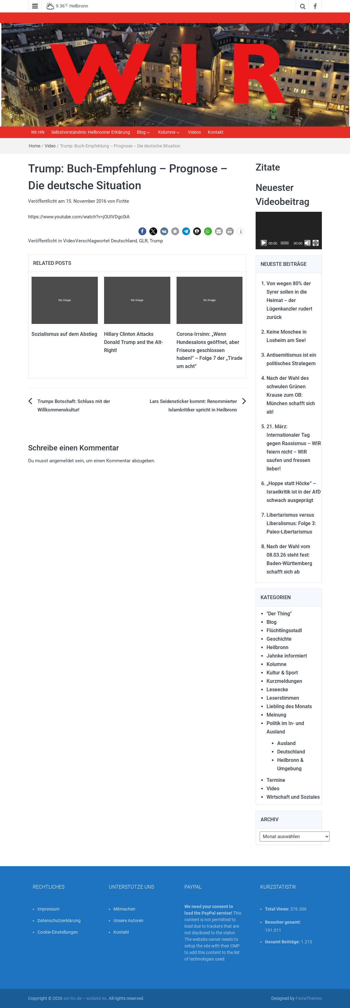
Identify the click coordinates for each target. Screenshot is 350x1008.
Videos (194, 132)
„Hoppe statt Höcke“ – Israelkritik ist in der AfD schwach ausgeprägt (294, 491)
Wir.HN (37, 132)
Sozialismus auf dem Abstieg (64, 334)
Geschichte (279, 639)
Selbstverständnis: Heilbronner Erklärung (90, 132)
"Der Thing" (279, 614)
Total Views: (277, 908)
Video (50, 145)
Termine (276, 780)
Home (34, 145)
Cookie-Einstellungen (58, 932)
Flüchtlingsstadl (284, 630)
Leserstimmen (283, 698)
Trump (156, 241)
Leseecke (277, 690)
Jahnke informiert (287, 656)
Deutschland (124, 241)
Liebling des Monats (289, 706)
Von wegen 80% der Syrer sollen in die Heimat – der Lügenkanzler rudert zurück (289, 300)
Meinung (276, 715)
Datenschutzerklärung (59, 920)
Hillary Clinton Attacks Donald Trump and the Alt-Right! (133, 342)
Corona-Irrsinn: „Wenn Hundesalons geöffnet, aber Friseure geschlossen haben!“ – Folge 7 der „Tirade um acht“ (209, 350)
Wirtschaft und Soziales (293, 797)
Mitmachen (124, 908)
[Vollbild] (315, 243)
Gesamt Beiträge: (283, 941)
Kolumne (166, 132)
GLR (143, 241)
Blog (141, 132)
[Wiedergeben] (264, 243)
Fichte (122, 201)
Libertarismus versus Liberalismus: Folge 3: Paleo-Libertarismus (291, 523)
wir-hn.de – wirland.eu (85, 998)
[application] (289, 230)
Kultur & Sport (282, 673)
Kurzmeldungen (284, 681)
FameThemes (309, 998)
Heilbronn (277, 647)
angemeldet (61, 461)
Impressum (48, 908)
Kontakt (215, 132)
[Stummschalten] (307, 243)
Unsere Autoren (128, 920)
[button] (142, 231)
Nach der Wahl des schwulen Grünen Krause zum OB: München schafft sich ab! (291, 395)
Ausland (286, 743)
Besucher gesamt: (283, 922)
